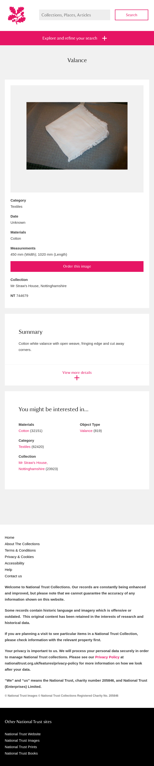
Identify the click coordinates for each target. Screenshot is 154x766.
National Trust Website (23, 734)
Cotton (24, 431)
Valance (86, 431)
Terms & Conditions (20, 550)
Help (8, 570)
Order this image (77, 266)
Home (9, 537)
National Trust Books (21, 753)
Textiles (25, 447)
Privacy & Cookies (19, 557)
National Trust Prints (21, 747)
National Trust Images (22, 740)
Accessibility (14, 563)
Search (131, 15)
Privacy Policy (107, 657)
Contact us (13, 576)
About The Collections (22, 544)
